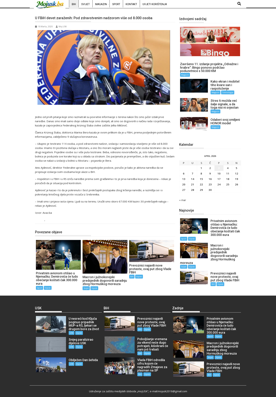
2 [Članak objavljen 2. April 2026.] (210, 165)
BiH (74, 4)
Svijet (85, 4)
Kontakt (131, 4)
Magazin (101, 4)
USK (69, 331)
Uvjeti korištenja (155, 4)
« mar (182, 197)
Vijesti (50, 219)
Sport (116, 4)
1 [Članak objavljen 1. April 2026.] (201, 165)
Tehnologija (225, 92)
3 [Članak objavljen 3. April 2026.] (219, 165)
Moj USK (61, 26)
